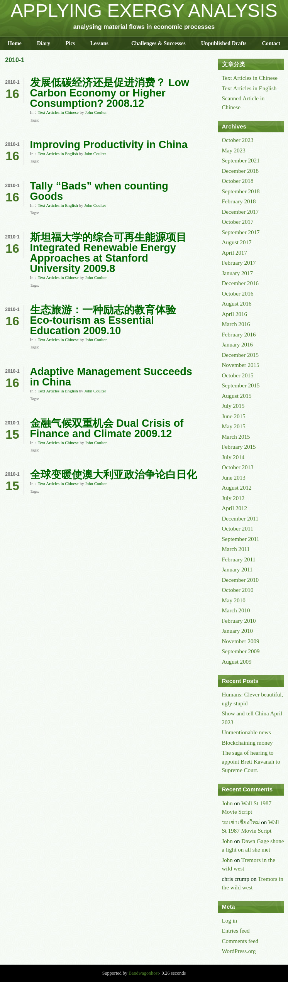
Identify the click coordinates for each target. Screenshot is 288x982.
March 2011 (236, 549)
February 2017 (239, 263)
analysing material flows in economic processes (144, 27)
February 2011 (239, 559)
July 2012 (233, 498)
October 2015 (238, 375)
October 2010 (238, 590)
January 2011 (237, 569)
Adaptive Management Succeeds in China (111, 377)
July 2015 (233, 406)
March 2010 (236, 610)
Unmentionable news (246, 732)
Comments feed (240, 941)
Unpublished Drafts (224, 43)
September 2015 (241, 385)
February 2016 (239, 334)
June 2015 (234, 416)
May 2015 (234, 426)
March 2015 (236, 437)
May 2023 (234, 150)
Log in (229, 921)
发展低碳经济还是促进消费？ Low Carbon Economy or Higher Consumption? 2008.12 (110, 93)
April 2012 (234, 508)
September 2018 (241, 191)
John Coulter (96, 112)
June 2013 (234, 478)
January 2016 (237, 344)
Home (15, 43)
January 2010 (237, 631)
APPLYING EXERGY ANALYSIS (144, 10)
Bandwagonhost (144, 973)
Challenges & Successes (158, 43)
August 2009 (237, 662)
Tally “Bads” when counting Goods (99, 191)
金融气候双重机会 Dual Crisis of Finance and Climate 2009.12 (107, 428)
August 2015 (237, 396)
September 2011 (240, 539)
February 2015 (239, 447)
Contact (271, 43)
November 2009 (240, 641)
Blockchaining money (247, 743)
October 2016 (238, 294)
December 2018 (240, 171)
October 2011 (238, 529)
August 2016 (237, 304)
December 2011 (240, 519)
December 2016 (240, 283)
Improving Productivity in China (109, 144)
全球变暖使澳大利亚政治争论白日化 (113, 474)
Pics (70, 43)
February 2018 (239, 201)
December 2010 (240, 580)
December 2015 (240, 355)
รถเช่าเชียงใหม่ (241, 822)
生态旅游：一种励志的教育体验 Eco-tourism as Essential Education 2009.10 (103, 320)
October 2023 (238, 140)
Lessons (99, 43)
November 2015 (240, 365)
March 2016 (236, 324)
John (227, 803)
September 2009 (241, 651)
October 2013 (238, 467)
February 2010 (239, 621)
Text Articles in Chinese (58, 112)
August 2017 (237, 242)
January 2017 (237, 273)
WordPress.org (239, 951)
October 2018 (238, 181)
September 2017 (241, 232)
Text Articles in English (58, 153)
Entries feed (236, 931)
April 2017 (234, 253)
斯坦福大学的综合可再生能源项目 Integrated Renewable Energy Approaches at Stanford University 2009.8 (108, 253)
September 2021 (241, 160)
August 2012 (237, 488)
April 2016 (234, 314)
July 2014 (233, 457)
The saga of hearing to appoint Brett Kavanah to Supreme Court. (251, 761)
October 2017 (238, 222)
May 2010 (234, 600)
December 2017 (240, 212)
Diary (43, 43)
